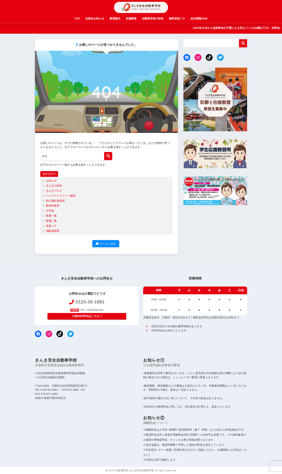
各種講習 (131, 18)
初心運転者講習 (55, 200)
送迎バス (51, 225)
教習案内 (115, 18)
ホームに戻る (106, 243)
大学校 (50, 210)
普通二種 (51, 220)
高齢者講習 (52, 230)
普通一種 (51, 215)
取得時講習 (52, 205)
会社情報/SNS (199, 18)
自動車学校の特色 (152, 18)
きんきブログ (54, 190)
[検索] (108, 156)
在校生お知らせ (94, 18)
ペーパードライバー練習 (61, 195)
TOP (77, 18)
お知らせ (51, 180)
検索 (243, 43)
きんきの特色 (54, 185)
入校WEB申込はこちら (87, 316)
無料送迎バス (177, 18)
